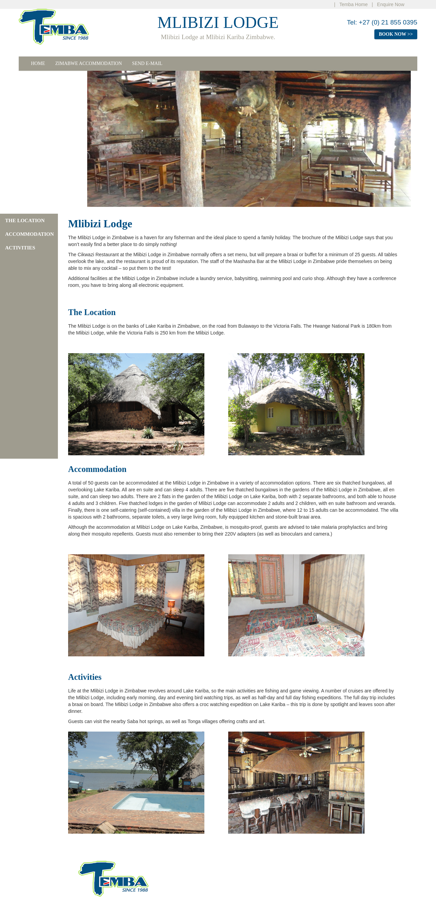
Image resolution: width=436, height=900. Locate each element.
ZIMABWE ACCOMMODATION (88, 63)
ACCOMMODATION (29, 234)
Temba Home (353, 4)
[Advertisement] (25, 139)
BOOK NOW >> (396, 34)
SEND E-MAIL (147, 63)
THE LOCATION (25, 220)
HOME (38, 63)
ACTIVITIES (20, 247)
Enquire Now (390, 4)
